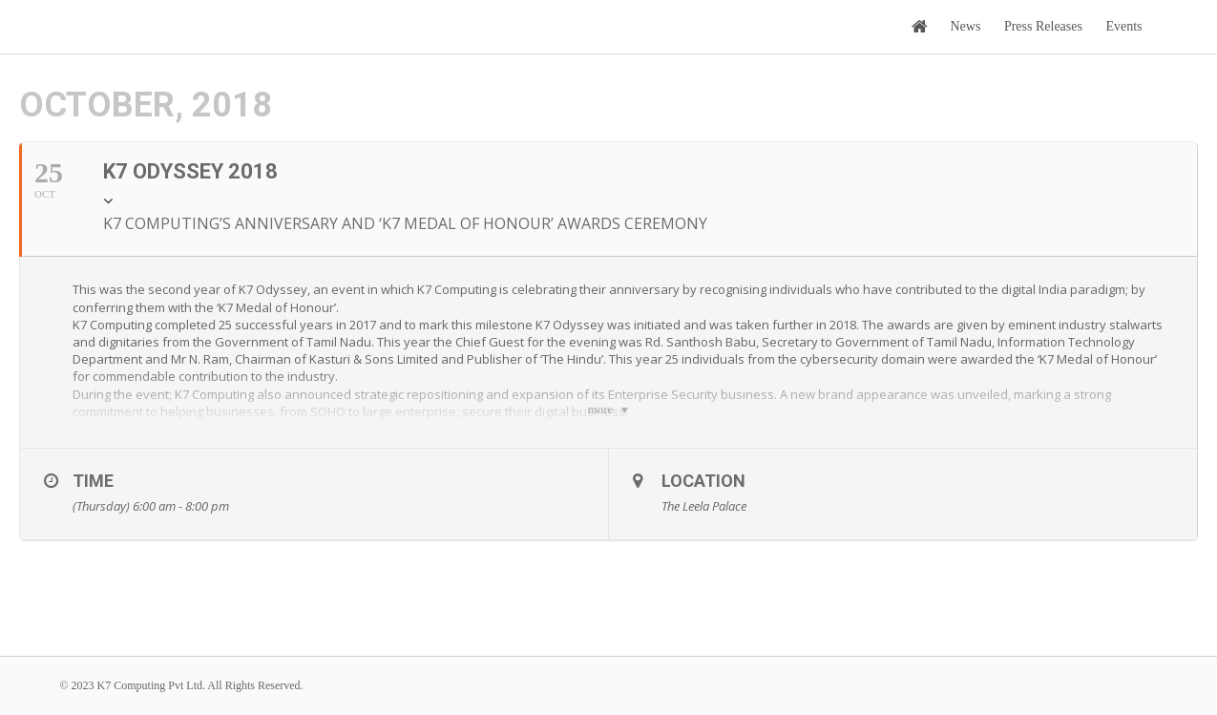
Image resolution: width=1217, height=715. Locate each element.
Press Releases (1043, 26)
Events (1123, 26)
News (966, 26)
